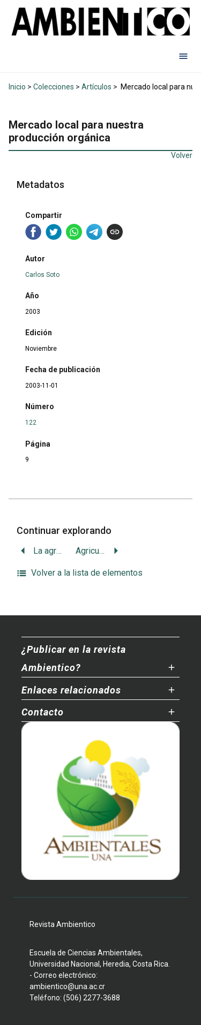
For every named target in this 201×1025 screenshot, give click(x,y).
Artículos (96, 86)
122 (30, 422)
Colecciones (53, 86)
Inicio (17, 86)
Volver (181, 155)
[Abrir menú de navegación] (183, 56)
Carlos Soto (42, 274)
